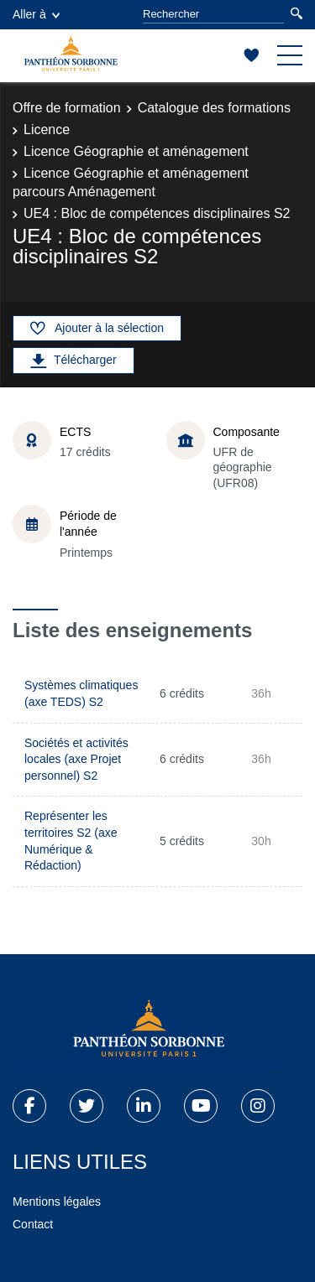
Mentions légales (57, 1201)
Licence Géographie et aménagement (136, 151)
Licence (47, 129)
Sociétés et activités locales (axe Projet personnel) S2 (76, 759)
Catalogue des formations (214, 108)
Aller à (36, 14)
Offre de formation (67, 108)
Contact (33, 1224)
